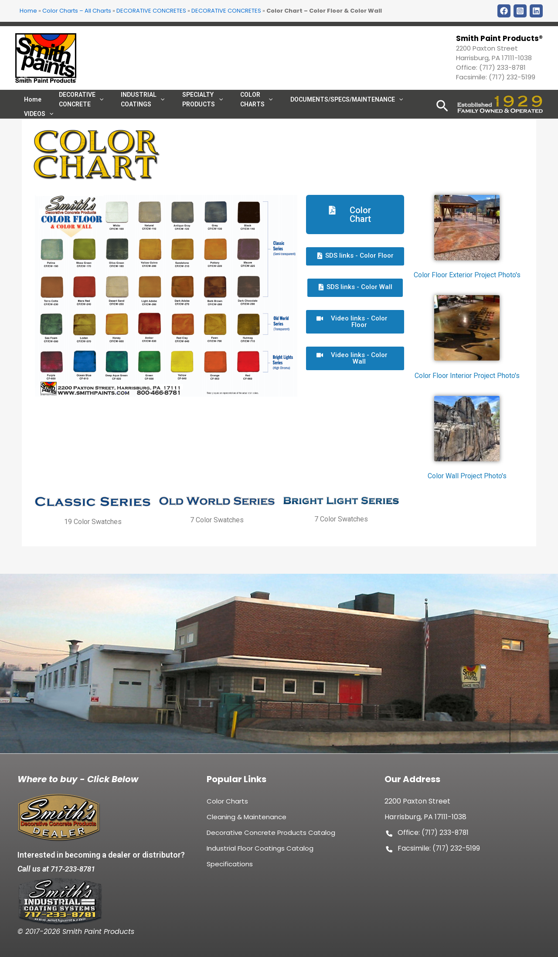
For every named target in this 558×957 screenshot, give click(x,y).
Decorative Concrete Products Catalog (271, 836)
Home (28, 11)
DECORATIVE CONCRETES (151, 11)
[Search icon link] (442, 120)
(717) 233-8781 (502, 67)
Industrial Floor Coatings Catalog (260, 852)
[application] (249, 107)
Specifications (230, 867)
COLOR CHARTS (237, 107)
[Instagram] (520, 10)
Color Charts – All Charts (76, 11)
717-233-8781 (75, 868)
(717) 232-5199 (512, 77)
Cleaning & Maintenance (246, 820)
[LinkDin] (536, 10)
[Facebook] (503, 10)
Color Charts (227, 805)
